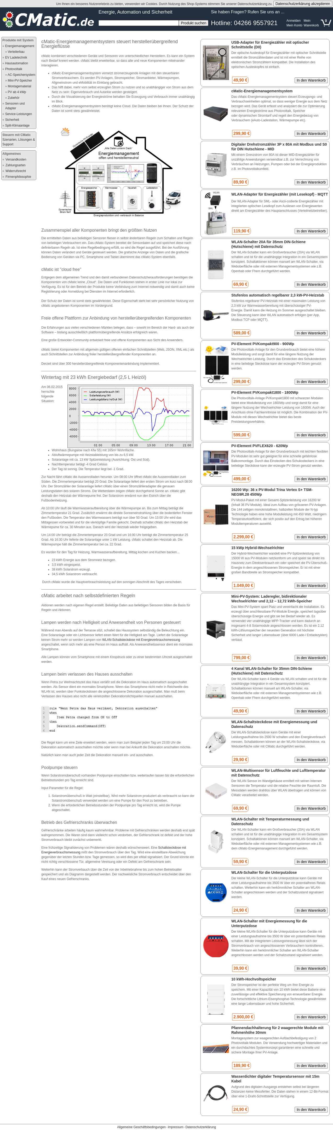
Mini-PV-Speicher (20, 80)
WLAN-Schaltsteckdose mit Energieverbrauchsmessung (141, 640)
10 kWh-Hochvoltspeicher (253, 979)
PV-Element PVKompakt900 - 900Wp (262, 344)
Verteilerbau (16, 52)
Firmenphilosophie (18, 177)
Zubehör (14, 98)
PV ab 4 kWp (17, 92)
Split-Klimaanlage (17, 125)
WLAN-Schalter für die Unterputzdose (264, 872)
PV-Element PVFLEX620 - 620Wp (259, 446)
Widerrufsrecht (15, 171)
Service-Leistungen (18, 114)
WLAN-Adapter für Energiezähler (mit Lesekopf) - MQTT (279, 194)
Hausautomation (16, 63)
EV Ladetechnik (16, 57)
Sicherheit (12, 120)
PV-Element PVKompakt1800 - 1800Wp (264, 392)
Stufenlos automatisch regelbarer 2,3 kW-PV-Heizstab (277, 295)
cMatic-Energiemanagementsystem (261, 91)
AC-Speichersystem (21, 75)
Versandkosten (15, 159)
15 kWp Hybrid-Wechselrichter (257, 548)
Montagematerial (19, 86)
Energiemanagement (19, 46)
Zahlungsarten (15, 165)
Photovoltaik (13, 69)
